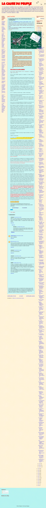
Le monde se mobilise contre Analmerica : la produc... (41, 419)
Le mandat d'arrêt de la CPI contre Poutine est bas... (40, 322)
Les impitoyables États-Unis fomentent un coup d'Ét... (41, 242)
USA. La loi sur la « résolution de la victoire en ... (41, 56)
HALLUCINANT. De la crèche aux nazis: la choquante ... (41, 456)
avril (39, 45)
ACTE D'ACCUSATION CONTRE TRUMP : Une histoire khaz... (41, 442)
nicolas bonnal (13, 235)
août (39, 39)
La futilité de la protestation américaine (41, 179)
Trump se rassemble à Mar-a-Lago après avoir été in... (41, 374)
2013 (38, 482)
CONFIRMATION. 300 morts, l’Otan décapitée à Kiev (22, 21)
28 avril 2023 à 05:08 (17, 217)
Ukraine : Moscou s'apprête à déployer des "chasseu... (40, 304)
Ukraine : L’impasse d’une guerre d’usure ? (41, 140)
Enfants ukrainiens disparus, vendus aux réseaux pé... (41, 361)
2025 (38, 28)
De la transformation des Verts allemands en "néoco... (41, 317)
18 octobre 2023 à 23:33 (17, 262)
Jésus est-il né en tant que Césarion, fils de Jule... (41, 331)
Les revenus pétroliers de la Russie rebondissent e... (41, 257)
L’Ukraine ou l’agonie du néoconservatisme (41, 163)
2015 (38, 479)
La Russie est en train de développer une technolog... (41, 102)
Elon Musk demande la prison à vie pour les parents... (40, 238)
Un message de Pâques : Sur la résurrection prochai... (41, 60)
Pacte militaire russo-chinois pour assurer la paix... (41, 209)
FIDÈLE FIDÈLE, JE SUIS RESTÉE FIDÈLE (41, 167)
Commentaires (5, 492)
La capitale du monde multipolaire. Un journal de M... (41, 410)
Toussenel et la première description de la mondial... (41, 415)
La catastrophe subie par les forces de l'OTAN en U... (41, 231)
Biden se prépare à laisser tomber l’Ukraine (41, 87)
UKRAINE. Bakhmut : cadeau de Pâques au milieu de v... (41, 218)
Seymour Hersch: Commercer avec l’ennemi (41, 283)
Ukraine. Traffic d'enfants (41, 114)
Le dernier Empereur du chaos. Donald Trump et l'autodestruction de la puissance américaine (3, 89)
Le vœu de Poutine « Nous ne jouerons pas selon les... (41, 48)
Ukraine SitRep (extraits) (41, 300)
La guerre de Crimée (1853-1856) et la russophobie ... (41, 356)
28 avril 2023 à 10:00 (19, 235)
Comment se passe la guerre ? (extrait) (40, 201)
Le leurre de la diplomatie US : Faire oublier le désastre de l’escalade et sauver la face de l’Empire (3, 53)
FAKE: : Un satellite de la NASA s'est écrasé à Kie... (41, 187)
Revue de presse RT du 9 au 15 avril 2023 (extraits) (41, 227)
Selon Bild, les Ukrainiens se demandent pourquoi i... (41, 287)
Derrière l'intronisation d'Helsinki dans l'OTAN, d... (41, 383)
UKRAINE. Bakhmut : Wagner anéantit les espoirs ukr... (41, 131)
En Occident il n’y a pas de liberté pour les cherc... (40, 365)
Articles (3, 491)
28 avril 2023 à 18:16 (17, 250)
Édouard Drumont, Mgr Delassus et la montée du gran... (41, 78)
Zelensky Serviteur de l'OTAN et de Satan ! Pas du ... (41, 388)
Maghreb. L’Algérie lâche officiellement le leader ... (41, 175)
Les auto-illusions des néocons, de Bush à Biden (41, 110)
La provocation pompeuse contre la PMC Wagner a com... (41, 171)
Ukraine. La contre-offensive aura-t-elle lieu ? (40, 271)
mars (40, 463)
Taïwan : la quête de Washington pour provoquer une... (40, 291)
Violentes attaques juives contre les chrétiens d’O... (41, 145)
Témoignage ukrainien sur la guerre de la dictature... (41, 327)
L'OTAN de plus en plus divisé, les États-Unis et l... (41, 263)
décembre (40, 33)
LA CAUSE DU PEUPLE (16, 4)
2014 (38, 480)
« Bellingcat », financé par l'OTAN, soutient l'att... (41, 393)
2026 (38, 27)
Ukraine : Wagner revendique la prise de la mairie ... (41, 397)
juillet (40, 40)
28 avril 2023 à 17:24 (15, 241)
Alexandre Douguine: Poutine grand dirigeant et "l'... (41, 191)
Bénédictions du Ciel (3, 60)
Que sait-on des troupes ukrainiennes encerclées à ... (41, 275)
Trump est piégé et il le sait (3, 82)
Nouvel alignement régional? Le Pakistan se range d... (40, 252)
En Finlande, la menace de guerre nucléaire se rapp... (41, 196)
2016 (38, 477)
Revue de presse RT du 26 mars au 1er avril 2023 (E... (41, 433)
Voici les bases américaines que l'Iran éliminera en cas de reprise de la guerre (3, 98)
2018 (38, 474)
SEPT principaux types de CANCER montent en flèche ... (41, 126)
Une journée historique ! (40, 234)
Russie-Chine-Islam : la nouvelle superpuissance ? (41, 447)
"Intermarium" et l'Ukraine (41, 260)
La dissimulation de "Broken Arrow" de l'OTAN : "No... (41, 402)
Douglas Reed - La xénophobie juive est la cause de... (41, 159)
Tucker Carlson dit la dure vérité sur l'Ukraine (41, 406)
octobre (40, 36)
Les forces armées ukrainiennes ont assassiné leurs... (41, 370)
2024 (38, 30)
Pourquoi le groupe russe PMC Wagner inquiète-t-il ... (41, 347)
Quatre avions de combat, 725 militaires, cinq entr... (41, 183)
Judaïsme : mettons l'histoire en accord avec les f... (41, 136)
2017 (38, 476)
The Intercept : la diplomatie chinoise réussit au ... (41, 313)
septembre (40, 37)
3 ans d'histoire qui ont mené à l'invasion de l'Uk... (41, 379)
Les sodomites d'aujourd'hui (41, 334)
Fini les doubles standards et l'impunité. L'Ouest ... (41, 437)
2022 (38, 468)
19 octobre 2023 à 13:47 (21, 226)
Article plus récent (11, 296)
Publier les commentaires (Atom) (18, 298)
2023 (38, 31)
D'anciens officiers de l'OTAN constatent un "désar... (41, 247)
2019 (38, 473)
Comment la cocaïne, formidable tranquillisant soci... (41, 83)
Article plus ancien (30, 296)
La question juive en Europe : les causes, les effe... (40, 429)
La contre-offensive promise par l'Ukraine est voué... (41, 64)
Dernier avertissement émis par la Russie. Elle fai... (41, 121)
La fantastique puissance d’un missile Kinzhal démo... (41, 73)
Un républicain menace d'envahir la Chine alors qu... (41, 308)
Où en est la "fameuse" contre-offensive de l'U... (40, 97)
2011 (38, 485)
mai (39, 43)
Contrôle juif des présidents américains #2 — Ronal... (41, 297)
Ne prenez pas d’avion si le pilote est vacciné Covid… (40, 155)
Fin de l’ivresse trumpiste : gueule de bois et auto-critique (3, 29)
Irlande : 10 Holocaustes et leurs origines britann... (41, 106)
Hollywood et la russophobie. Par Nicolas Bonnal (41, 279)
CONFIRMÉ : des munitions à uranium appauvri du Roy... (41, 92)
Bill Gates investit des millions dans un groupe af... (41, 205)
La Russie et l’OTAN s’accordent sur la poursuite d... (41, 150)
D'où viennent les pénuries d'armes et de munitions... (41, 69)
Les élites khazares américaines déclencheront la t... (41, 343)
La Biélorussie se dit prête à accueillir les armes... (41, 460)
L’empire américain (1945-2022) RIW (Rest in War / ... (40, 352)
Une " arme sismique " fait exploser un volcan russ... (41, 223)
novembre (40, 34)
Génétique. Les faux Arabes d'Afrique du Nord (3, 23)
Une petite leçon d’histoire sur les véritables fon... (41, 52)
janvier (40, 466)
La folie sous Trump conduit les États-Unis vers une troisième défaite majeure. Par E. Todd (3, 108)
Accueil (21, 296)
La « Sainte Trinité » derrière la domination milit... (40, 338)
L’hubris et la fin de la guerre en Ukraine (41, 267)
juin (39, 42)
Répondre (12, 222)
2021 (38, 470)
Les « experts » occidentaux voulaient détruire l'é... (41, 117)
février (40, 465)
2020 (38, 471)
